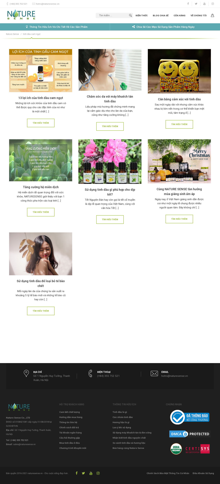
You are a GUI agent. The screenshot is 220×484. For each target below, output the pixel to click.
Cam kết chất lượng (69, 412)
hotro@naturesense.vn (47, 4)
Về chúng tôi (199, 15)
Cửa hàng (179, 15)
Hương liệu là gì (121, 422)
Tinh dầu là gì (120, 412)
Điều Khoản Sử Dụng (203, 473)
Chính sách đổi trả (69, 427)
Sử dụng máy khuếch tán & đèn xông (132, 432)
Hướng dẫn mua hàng (70, 417)
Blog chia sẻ (160, 15)
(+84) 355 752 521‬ (18, 4)
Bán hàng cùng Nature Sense (128, 448)
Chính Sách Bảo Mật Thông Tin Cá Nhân (168, 473)
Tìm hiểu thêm (41, 123)
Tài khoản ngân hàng (70, 432)
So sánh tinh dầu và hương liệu (129, 443)
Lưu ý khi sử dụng (122, 427)
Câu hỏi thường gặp (69, 437)
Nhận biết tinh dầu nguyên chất (129, 437)
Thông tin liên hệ (68, 422)
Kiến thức (142, 15)
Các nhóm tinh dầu (123, 417)
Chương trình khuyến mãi (72, 448)
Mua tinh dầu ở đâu (69, 443)
